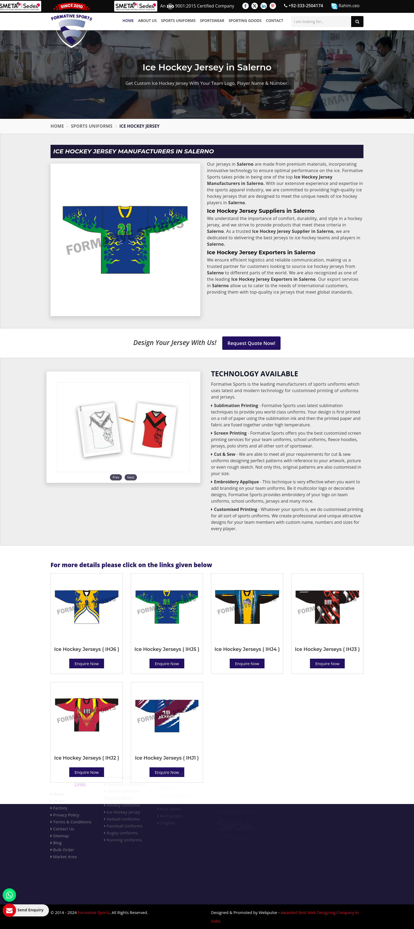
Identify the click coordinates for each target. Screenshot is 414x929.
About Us (147, 20)
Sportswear (212, 20)
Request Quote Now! (251, 343)
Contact (274, 20)
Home (128, 20)
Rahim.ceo (345, 6)
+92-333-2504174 (303, 6)
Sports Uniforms (178, 20)
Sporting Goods (245, 20)
